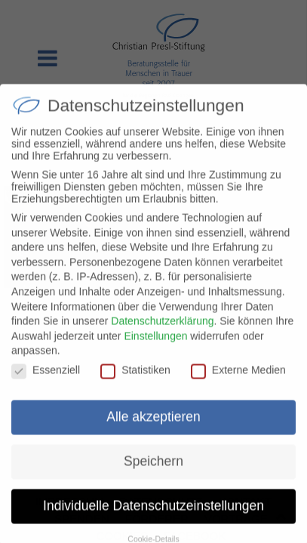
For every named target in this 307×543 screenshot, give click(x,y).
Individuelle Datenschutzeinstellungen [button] (153, 516)
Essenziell (45, 381)
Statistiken (135, 381)
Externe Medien (238, 381)
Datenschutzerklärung (162, 332)
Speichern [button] (153, 472)
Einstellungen (155, 346)
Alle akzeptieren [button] (153, 427)
